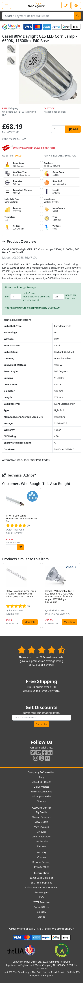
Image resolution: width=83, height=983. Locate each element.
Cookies (41, 857)
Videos (41, 916)
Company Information (41, 772)
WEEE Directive (41, 902)
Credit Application (41, 836)
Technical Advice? (19, 475)
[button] (78, 520)
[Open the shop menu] (6, 5)
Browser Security (41, 862)
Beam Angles (41, 892)
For (7, 296)
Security (41, 852)
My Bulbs (42, 831)
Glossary (41, 911)
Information (41, 873)
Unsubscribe (41, 841)
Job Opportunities (41, 796)
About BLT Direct (41, 781)
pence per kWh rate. (70, 296)
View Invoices (41, 826)
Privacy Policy (41, 866)
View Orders (41, 821)
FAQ (41, 897)
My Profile (41, 812)
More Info (30, 622)
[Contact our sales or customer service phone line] (66, 5)
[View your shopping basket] (76, 5)
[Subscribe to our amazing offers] (41, 718)
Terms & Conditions (41, 791)
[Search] (77, 16)
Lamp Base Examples (41, 877)
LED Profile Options (41, 882)
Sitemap (41, 801)
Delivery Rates (41, 786)
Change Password (41, 817)
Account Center (41, 807)
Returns (41, 846)
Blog (41, 777)
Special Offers (41, 907)
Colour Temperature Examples (41, 887)
